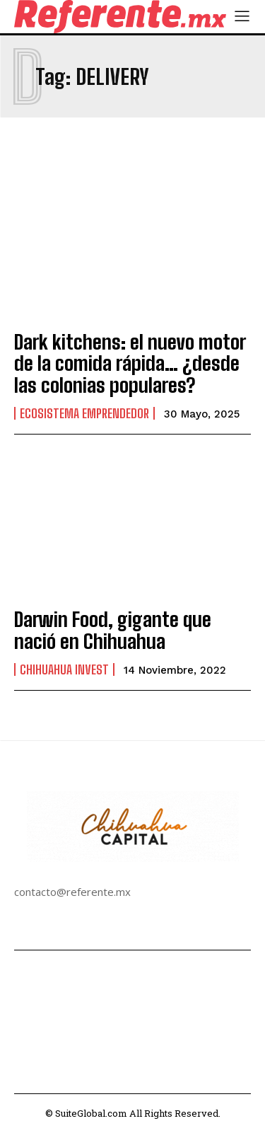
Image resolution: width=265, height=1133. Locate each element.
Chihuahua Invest (64, 669)
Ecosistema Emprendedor (84, 413)
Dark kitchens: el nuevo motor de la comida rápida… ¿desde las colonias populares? (130, 364)
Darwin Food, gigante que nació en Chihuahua (112, 630)
